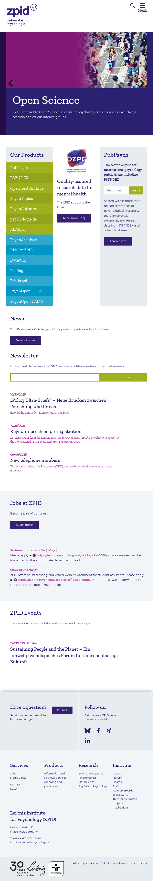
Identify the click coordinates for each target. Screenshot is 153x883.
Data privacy (139, 862)
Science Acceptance (92, 773)
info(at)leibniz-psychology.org (33, 841)
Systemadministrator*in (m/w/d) (34, 551)
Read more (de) (74, 218)
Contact (62, 710)
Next (141, 84)
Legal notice (120, 862)
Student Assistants (24, 570)
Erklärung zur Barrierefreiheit (89, 862)
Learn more (118, 241)
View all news (26, 340)
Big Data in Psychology (93, 785)
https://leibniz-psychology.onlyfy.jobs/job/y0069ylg (74, 556)
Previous (12, 84)
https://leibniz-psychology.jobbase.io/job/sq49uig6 (55, 580)
